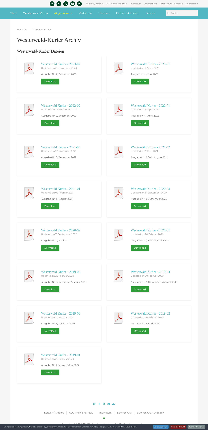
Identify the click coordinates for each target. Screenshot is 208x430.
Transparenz (191, 3)
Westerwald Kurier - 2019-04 (150, 272)
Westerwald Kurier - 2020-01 (150, 230)
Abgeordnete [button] (63, 13)
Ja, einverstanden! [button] (160, 427)
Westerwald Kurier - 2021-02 (150, 147)
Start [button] (13, 13)
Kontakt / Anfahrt (94, 3)
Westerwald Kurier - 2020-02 (60, 230)
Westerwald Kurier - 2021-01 (60, 189)
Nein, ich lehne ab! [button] (178, 427)
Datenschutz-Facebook (171, 3)
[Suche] (182, 13)
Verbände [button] (85, 13)
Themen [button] (104, 13)
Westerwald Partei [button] (35, 13)
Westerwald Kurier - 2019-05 (60, 272)
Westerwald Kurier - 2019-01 (60, 355)
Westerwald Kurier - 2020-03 (150, 189)
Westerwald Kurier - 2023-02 (60, 64)
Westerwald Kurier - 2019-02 (150, 313)
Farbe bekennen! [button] (127, 13)
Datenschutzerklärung (196, 427)
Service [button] (150, 13)
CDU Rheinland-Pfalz (116, 3)
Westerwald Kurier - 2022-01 (150, 105)
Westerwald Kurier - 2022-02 (60, 105)
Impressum (135, 3)
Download (50, 81)
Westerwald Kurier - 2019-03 (60, 313)
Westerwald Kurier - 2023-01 (150, 64)
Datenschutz (150, 3)
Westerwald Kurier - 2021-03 (60, 147)
